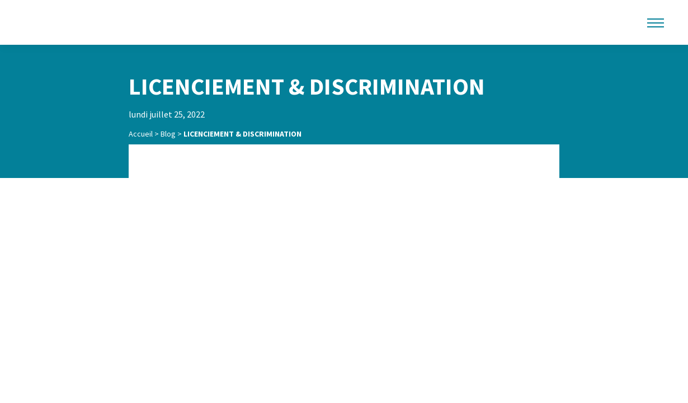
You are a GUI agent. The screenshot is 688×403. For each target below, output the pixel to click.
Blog (168, 134)
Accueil (141, 134)
